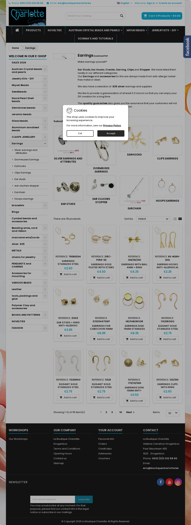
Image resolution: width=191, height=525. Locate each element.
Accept (111, 133)
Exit (80, 133)
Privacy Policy (112, 125)
